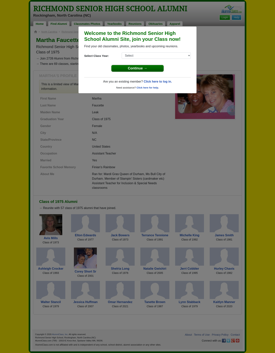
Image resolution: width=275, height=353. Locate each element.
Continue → (137, 68)
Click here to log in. (158, 81)
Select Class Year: (96, 55)
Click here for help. (148, 87)
